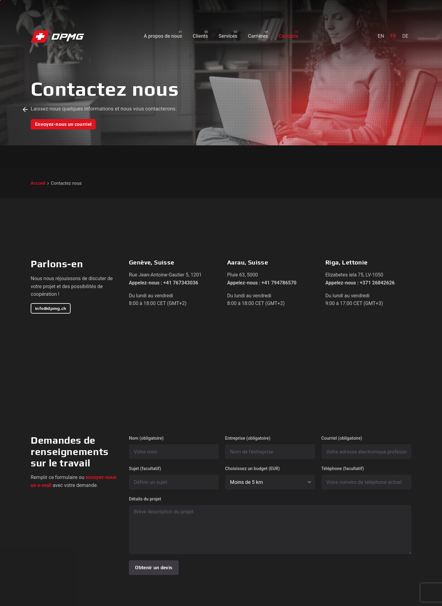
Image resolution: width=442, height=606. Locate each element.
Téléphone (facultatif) (366, 477)
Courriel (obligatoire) (366, 447)
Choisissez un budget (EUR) (270, 477)
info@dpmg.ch (50, 308)
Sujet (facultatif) (174, 477)
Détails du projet (270, 525)
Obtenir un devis (153, 567)
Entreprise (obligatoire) (270, 447)
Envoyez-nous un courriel (63, 124)
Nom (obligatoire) (174, 447)
